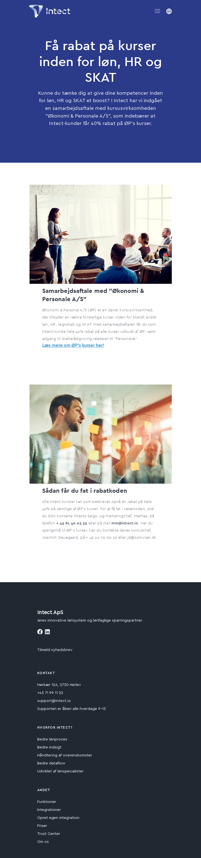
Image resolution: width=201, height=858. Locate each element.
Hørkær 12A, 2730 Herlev (59, 685)
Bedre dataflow (51, 763)
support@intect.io (54, 701)
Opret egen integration (58, 818)
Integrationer (49, 810)
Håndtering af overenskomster (64, 755)
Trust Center (48, 834)
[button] (169, 11)
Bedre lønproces (52, 739)
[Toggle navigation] (157, 11)
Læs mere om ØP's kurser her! (73, 345)
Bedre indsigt (49, 747)
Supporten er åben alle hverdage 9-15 (71, 709)
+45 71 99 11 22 (50, 693)
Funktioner (46, 802)
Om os (43, 842)
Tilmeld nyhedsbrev (55, 650)
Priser (42, 826)
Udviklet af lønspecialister (60, 771)
